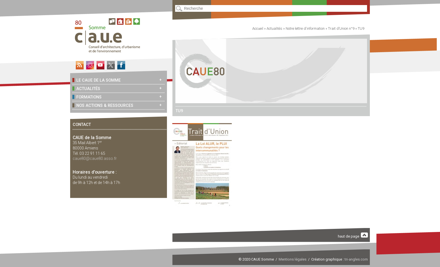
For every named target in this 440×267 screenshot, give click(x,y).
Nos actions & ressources (102, 105)
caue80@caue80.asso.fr (95, 158)
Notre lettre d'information (305, 28)
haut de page (353, 235)
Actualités (86, 88)
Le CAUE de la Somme (96, 80)
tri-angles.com (356, 259)
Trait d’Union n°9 (341, 28)
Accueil (257, 28)
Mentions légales (292, 259)
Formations (87, 97)
